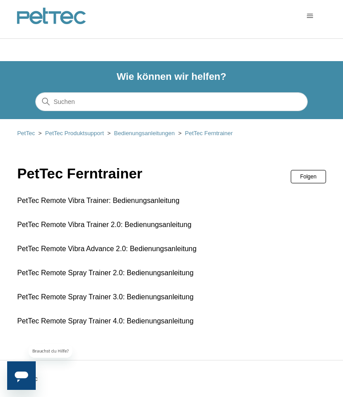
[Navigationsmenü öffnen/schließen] (310, 16)
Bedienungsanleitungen (144, 133)
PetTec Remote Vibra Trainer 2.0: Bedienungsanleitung (104, 224)
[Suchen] (171, 102)
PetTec (26, 133)
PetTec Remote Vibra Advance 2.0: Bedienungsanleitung (107, 248)
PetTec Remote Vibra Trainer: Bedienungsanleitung (98, 200)
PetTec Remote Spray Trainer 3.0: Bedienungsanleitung (105, 297)
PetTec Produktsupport (74, 133)
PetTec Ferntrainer (209, 133)
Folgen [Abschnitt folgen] (308, 177)
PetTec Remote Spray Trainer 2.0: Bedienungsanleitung (105, 273)
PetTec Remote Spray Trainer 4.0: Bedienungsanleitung (105, 321)
